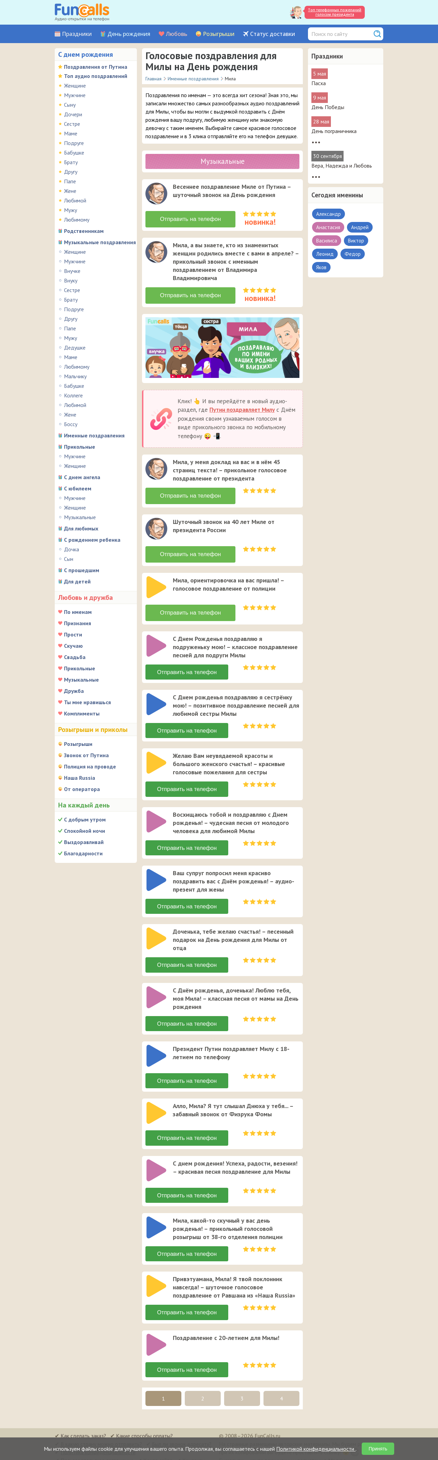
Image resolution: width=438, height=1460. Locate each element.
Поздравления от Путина (95, 66)
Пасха (318, 83)
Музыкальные (80, 517)
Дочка (71, 549)
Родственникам (84, 230)
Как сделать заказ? (83, 1427)
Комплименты (82, 713)
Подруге (74, 143)
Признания (77, 623)
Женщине (75, 85)
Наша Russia (79, 777)
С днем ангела (82, 477)
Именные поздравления (94, 435)
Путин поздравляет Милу (242, 407)
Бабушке (74, 152)
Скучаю (73, 645)
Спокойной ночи (84, 830)
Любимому (76, 219)
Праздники (77, 34)
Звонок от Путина (86, 755)
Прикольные (79, 446)
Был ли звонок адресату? (181, 1436)
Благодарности (83, 853)
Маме (70, 133)
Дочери (73, 114)
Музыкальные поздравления (100, 242)
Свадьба (75, 657)
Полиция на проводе (90, 766)
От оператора (82, 789)
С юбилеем (77, 488)
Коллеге (73, 395)
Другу (70, 171)
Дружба (74, 690)
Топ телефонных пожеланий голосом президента (334, 12)
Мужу (70, 210)
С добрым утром (85, 819)
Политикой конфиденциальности (316, 1448)
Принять (378, 1448)
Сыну (70, 104)
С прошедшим (81, 570)
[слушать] (156, 194)
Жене (70, 190)
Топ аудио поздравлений (95, 76)
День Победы (327, 107)
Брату (71, 162)
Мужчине (75, 95)
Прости (73, 634)
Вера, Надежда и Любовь (341, 165)
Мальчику (75, 376)
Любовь (176, 34)
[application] (157, 194)
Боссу (70, 424)
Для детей (77, 581)
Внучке (72, 270)
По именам (78, 611)
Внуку (70, 280)
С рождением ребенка (92, 539)
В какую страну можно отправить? (101, 1436)
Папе (70, 181)
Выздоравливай (84, 842)
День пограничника (334, 131)
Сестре (72, 123)
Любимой (75, 200)
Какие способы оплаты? (144, 1427)
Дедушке (75, 347)
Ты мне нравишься (87, 702)
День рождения (128, 34)
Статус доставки (272, 34)
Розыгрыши (218, 34)
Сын (68, 558)
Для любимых (81, 528)
